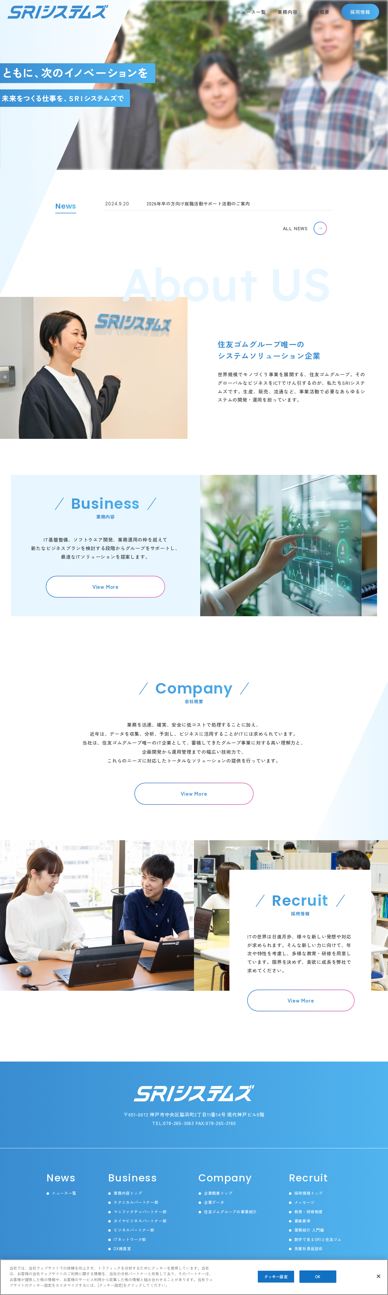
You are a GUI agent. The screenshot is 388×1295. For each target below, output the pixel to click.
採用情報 (360, 11)
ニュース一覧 (251, 11)
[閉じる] (378, 1276)
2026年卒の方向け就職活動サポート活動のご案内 (177, 203)
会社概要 (319, 11)
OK (317, 1277)
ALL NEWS (295, 228)
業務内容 (288, 11)
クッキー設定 (276, 1277)
